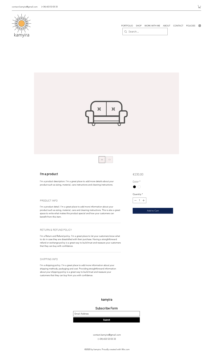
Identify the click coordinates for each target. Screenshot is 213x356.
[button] (199, 6)
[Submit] (106, 319)
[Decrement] (135, 200)
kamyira (106, 299)
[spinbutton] (139, 200)
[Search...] (145, 31)
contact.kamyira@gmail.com (25, 6)
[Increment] (144, 200)
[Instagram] (199, 25)
